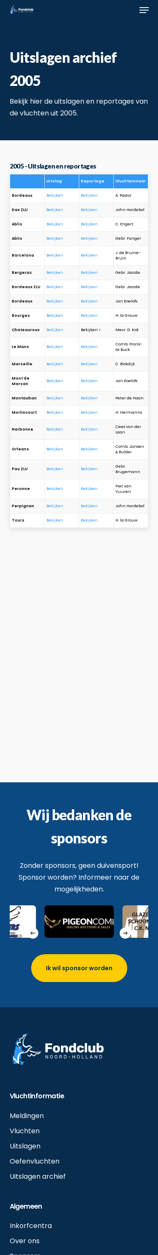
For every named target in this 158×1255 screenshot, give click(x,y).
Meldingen (27, 1116)
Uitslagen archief (38, 1176)
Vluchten (25, 1131)
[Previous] (32, 933)
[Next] (125, 933)
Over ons (25, 1241)
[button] (144, 10)
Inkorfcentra (31, 1226)
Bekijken (54, 195)
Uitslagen (25, 1146)
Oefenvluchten (34, 1161)
